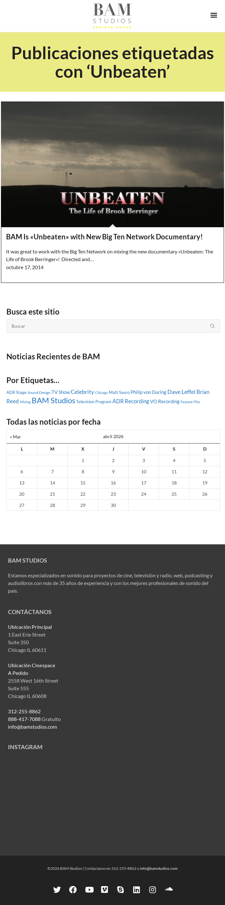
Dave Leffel (181, 391)
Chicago (101, 392)
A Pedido (18, 673)
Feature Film (190, 402)
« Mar (15, 436)
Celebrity (82, 391)
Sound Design (39, 392)
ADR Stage (16, 392)
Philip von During (148, 392)
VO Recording (165, 401)
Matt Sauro (119, 392)
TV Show (61, 392)
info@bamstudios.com (32, 727)
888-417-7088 (24, 719)
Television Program (93, 401)
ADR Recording (130, 401)
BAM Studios (53, 400)
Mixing (25, 402)
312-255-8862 (24, 711)
